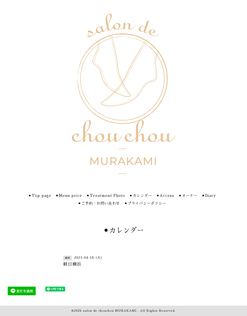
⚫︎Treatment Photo (105, 195)
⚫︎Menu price (68, 195)
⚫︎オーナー (187, 195)
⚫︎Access (165, 195)
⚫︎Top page (39, 195)
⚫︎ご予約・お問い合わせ (99, 203)
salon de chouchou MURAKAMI (110, 310)
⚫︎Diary (209, 195)
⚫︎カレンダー (140, 195)
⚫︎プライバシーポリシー (145, 203)
